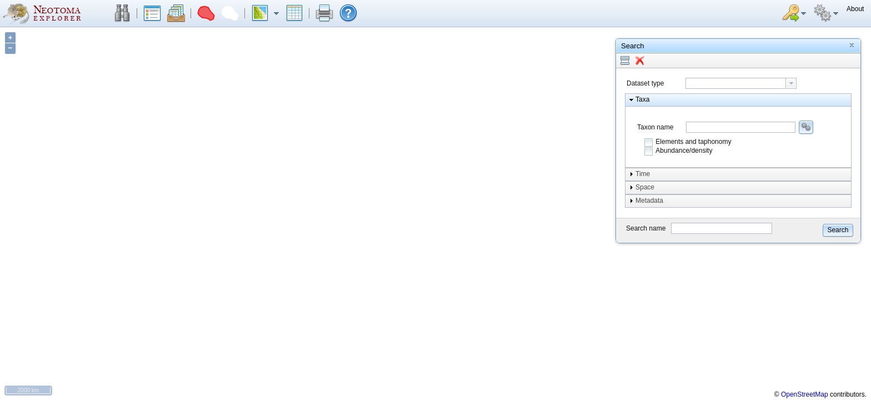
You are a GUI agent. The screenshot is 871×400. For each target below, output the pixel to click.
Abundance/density (683, 150)
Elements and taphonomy (693, 142)
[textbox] (735, 83)
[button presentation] (791, 83)
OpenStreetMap (804, 394)
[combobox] (741, 83)
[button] (122, 13)
